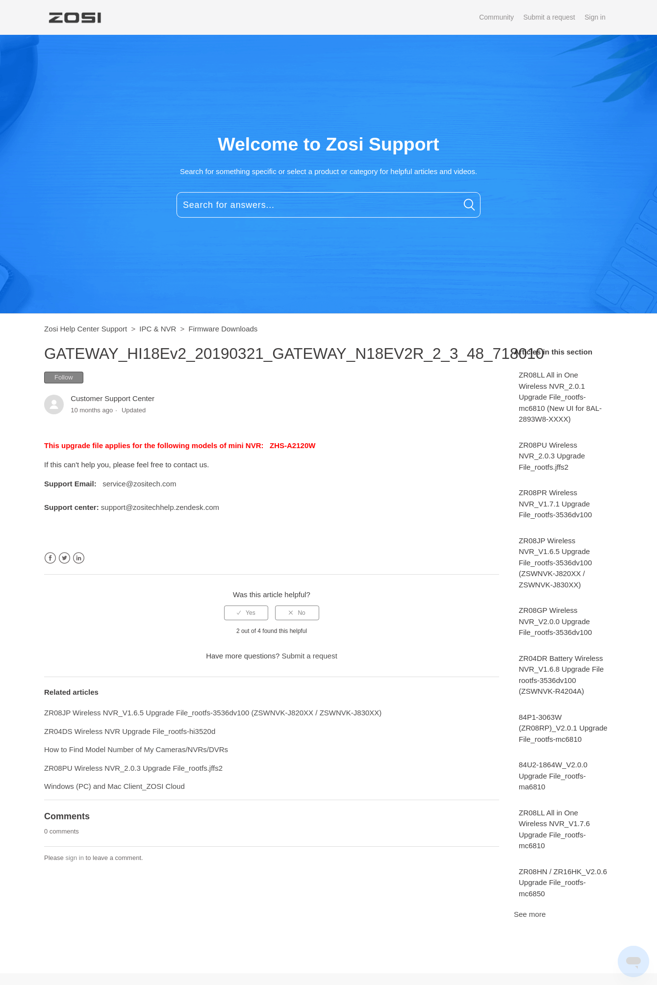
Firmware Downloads (222, 329)
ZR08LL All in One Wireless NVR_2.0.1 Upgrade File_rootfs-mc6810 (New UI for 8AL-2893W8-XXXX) (560, 397)
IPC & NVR (157, 329)
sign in (74, 857)
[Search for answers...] (328, 205)
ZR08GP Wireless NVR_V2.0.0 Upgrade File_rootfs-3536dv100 (555, 621)
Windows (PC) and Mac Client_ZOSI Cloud (114, 786)
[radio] (246, 613)
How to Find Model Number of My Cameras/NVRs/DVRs (136, 749)
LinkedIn (79, 558)
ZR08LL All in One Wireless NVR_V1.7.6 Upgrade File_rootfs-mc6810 (554, 829)
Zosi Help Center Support (85, 329)
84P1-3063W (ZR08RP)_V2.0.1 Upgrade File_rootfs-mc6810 (563, 728)
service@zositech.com (139, 484)
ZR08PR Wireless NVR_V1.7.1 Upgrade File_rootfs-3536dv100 (555, 503)
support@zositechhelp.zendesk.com (160, 507)
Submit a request (549, 17)
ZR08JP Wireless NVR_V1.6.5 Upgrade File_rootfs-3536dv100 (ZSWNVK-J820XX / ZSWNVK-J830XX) (555, 562)
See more (530, 914)
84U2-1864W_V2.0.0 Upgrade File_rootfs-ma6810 (553, 775)
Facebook (50, 558)
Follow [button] (63, 377)
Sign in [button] (595, 17)
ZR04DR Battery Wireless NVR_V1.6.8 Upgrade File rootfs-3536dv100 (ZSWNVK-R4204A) (561, 675)
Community (496, 17)
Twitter (64, 558)
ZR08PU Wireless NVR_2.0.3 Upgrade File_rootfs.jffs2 (552, 456)
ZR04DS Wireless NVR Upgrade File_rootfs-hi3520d (129, 731)
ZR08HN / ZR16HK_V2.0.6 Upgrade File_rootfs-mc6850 (563, 882)
